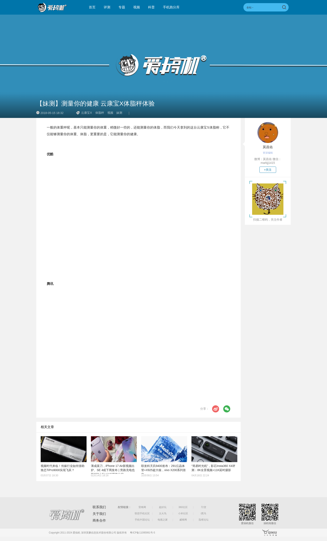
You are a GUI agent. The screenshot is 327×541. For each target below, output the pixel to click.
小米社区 (183, 513)
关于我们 (99, 514)
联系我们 (99, 507)
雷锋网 (142, 507)
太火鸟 (162, 513)
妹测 (119, 112)
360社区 (183, 507)
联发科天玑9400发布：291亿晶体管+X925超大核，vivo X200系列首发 (163, 470)
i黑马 (203, 513)
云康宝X (86, 112)
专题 (121, 7)
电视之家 (163, 519)
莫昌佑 (268, 147)
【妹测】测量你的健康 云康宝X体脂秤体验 (95, 103)
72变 (203, 507)
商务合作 (99, 520)
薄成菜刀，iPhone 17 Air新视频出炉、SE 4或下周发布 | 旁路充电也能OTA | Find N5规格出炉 (113, 470)
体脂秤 (99, 112)
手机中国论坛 (142, 519)
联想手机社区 (142, 513)
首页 (92, 7)
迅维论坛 (204, 519)
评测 (107, 7)
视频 (136, 7)
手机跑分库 (171, 7)
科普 (151, 7)
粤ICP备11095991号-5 (142, 532)
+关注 (268, 169)
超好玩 (162, 507)
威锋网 (183, 519)
